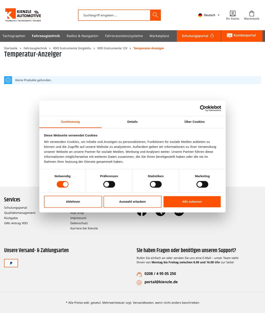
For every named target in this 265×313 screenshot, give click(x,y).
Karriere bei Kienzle (84, 228)
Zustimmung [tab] (70, 121)
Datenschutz (79, 223)
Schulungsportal (15, 207)
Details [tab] (132, 121)
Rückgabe (11, 218)
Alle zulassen (192, 201)
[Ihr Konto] (233, 15)
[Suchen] (155, 15)
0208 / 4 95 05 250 (160, 273)
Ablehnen (73, 201)
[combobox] (114, 15)
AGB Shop (77, 213)
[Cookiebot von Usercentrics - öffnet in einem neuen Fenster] (203, 108)
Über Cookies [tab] (194, 121)
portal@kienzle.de (161, 281)
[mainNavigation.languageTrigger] (208, 15)
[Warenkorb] (252, 15)
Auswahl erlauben (132, 201)
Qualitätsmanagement (19, 213)
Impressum (78, 218)
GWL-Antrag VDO (16, 223)
